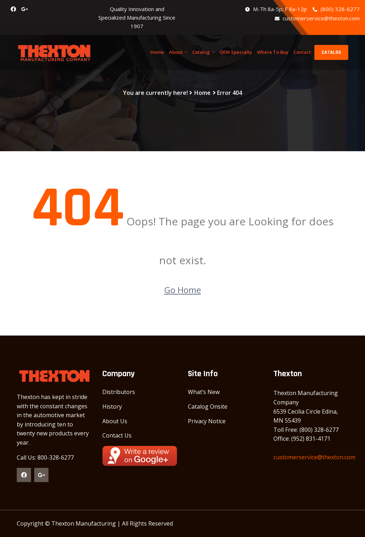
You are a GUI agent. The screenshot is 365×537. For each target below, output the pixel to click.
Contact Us (117, 435)
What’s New (204, 392)
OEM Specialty (236, 52)
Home (157, 52)
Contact (302, 52)
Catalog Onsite (207, 406)
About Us (114, 421)
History (112, 406)
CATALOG (331, 52)
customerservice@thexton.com (317, 18)
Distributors (118, 392)
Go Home (182, 290)
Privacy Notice (207, 421)
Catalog (201, 52)
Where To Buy (272, 52)
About (175, 52)
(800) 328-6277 (336, 8)
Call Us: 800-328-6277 (45, 457)
